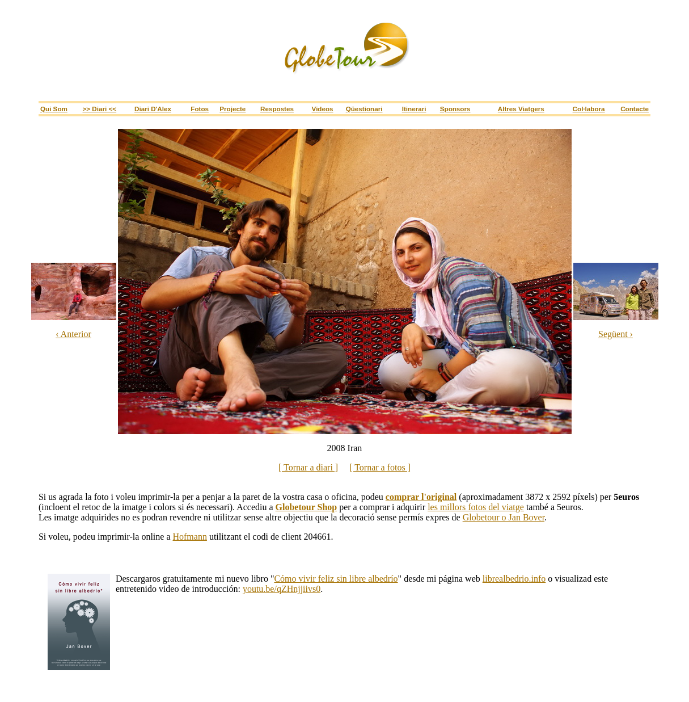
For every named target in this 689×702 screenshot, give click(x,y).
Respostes (277, 108)
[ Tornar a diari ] (308, 467)
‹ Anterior (73, 334)
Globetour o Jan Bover (503, 517)
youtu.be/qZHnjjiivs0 (281, 589)
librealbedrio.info (514, 578)
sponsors (455, 108)
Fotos (200, 108)
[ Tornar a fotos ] (380, 467)
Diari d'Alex (152, 108)
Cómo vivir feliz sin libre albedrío (336, 578)
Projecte (232, 108)
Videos (322, 108)
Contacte (634, 108)
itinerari (414, 108)
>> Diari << (100, 108)
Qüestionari (364, 108)
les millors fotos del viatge (476, 507)
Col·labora (589, 108)
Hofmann (189, 536)
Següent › (615, 334)
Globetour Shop (306, 507)
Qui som (53, 108)
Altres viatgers (521, 108)
